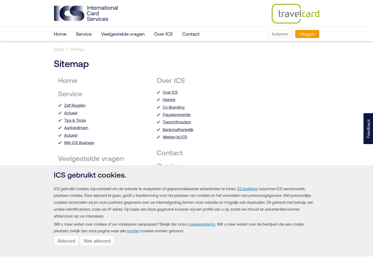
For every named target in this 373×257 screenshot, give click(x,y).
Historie (169, 99)
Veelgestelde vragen (123, 34)
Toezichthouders (177, 122)
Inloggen (307, 34)
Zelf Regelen (75, 105)
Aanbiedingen (76, 128)
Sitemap (77, 49)
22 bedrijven (247, 189)
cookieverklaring (201, 224)
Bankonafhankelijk (178, 129)
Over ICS (163, 34)
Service (84, 34)
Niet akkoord (97, 240)
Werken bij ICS (175, 137)
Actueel (70, 113)
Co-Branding (174, 107)
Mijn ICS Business (79, 143)
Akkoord (66, 240)
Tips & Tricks (75, 120)
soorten (133, 231)
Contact (191, 34)
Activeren (280, 34)
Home (60, 34)
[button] (368, 128)
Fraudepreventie (177, 114)
